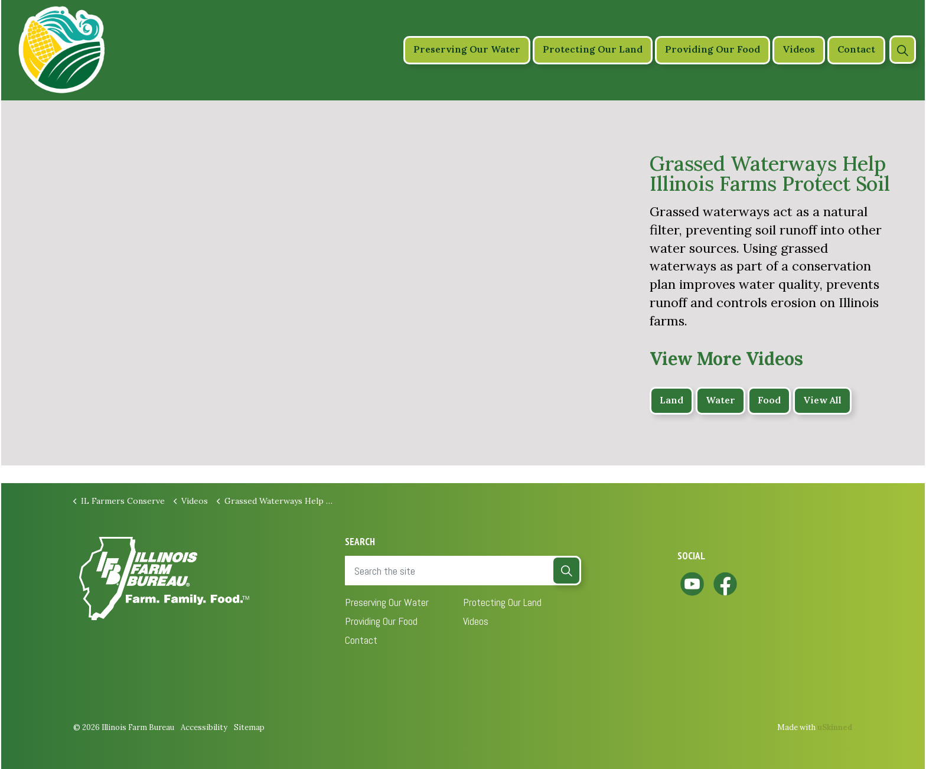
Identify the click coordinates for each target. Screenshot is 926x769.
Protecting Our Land (592, 50)
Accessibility (204, 727)
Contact (856, 50)
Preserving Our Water (467, 50)
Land (671, 401)
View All (822, 401)
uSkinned (835, 727)
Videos (798, 50)
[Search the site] (463, 570)
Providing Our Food (712, 50)
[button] (566, 570)
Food (769, 401)
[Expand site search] (902, 49)
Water (720, 401)
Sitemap (249, 727)
